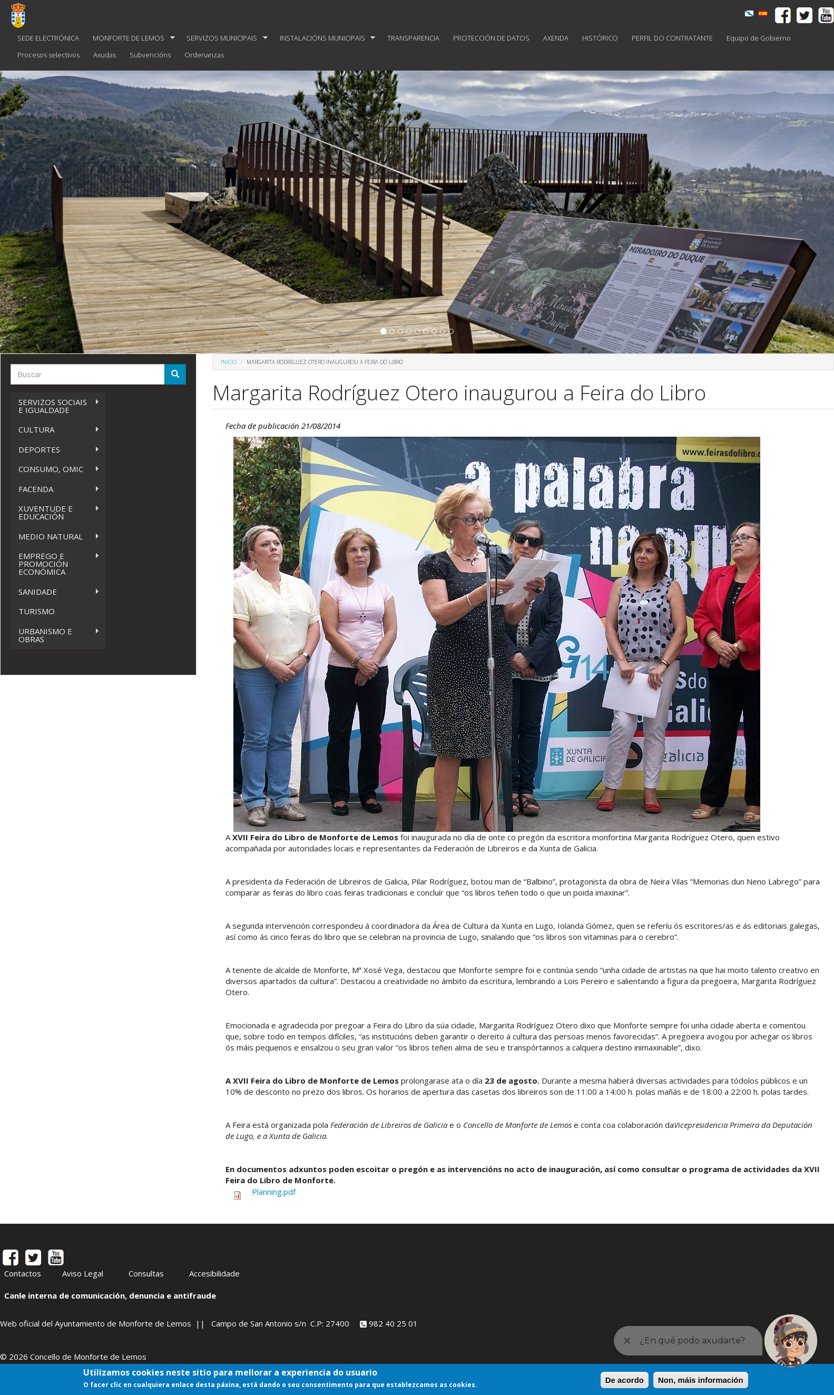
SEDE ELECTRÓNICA (48, 38)
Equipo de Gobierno (759, 38)
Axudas (104, 55)
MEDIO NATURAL (55, 536)
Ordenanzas (204, 55)
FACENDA (55, 489)
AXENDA (555, 38)
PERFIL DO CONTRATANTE (672, 38)
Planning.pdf (274, 1191)
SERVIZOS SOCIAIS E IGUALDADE (55, 406)
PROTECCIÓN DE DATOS (491, 38)
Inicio (229, 362)
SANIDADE (55, 591)
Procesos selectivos (48, 55)
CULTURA (55, 429)
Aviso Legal (82, 1273)
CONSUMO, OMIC (55, 469)
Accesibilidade (214, 1273)
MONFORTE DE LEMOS (130, 38)
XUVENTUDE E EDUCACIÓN (55, 512)
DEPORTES (55, 449)
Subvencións (150, 55)
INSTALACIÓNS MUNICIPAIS (324, 38)
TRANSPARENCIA (413, 38)
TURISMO (36, 611)
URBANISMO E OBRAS (55, 635)
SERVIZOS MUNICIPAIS (224, 38)
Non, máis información (700, 1380)
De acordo (624, 1380)
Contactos (22, 1273)
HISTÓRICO (600, 38)
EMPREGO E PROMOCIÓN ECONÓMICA (55, 564)
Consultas (146, 1273)
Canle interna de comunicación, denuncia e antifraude (110, 1295)
